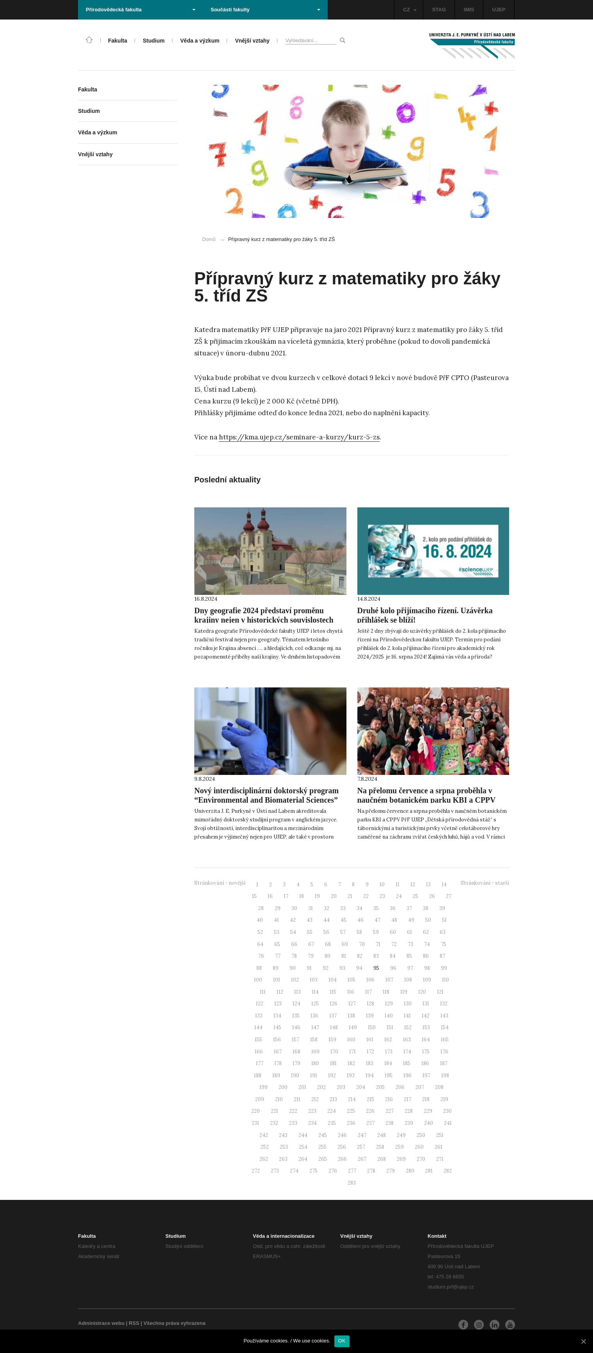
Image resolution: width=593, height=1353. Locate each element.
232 (274, 1123)
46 (360, 920)
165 (445, 1039)
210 (279, 1099)
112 (280, 992)
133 (259, 1015)
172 (370, 1051)
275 (313, 1170)
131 (426, 1003)
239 (409, 1123)
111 (263, 992)
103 (314, 979)
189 (276, 1075)
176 (444, 1051)
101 (276, 979)
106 (370, 979)
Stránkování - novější (219, 883)
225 (351, 1111)
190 (295, 1075)
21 (350, 896)
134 (277, 1015)
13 (428, 884)
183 (369, 1063)
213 (333, 1099)
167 (278, 1051)
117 (368, 992)
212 (315, 1099)
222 (293, 1111)
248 (381, 1135)
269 (401, 1159)
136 (314, 1015)
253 (284, 1147)
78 (294, 956)
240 (428, 1123)
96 (393, 968)
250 (421, 1135)
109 (427, 979)
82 (359, 956)
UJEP (499, 9)
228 (409, 1111)
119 (403, 992)
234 (312, 1123)
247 (362, 1135)
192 (332, 1075)
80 (327, 956)
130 (408, 1003)
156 (277, 1039)
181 (333, 1063)
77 (278, 956)
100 (258, 979)
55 (309, 932)
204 (360, 1087)
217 (407, 1099)
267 (362, 1159)
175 (426, 1051)
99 (444, 968)
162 (388, 1039)
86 (426, 956)
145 (277, 1027)
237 (370, 1123)
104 (332, 979)
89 (276, 968)
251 (440, 1135)
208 (439, 1087)
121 (440, 992)
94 (359, 968)
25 (415, 896)
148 (334, 1027)
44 (326, 920)
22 (366, 896)
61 (409, 932)
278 (371, 1170)
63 (443, 932)
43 (309, 920)
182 (351, 1063)
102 (295, 979)
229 (428, 1111)
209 (259, 1099)
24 (399, 896)
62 (426, 932)
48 (394, 920)
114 (315, 992)
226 (370, 1111)
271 (440, 1159)
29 (278, 908)
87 (442, 956)
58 (359, 932)
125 (315, 1003)
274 (294, 1170)
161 (369, 1039)
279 (390, 1170)
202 (321, 1087)
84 (393, 956)
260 (419, 1147)
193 (351, 1075)
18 (301, 896)
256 (341, 1147)
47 (377, 920)
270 (421, 1159)
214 (352, 1099)
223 (312, 1111)
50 (428, 920)
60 (393, 932)
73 (410, 944)
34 (359, 908)
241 (448, 1123)
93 (342, 968)
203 (341, 1087)
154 (445, 1027)
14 (444, 884)
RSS (134, 1323)
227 (389, 1111)
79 (311, 956)
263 (283, 1159)
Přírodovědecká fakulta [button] (140, 9)
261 (438, 1147)
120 (422, 992)
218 (426, 1099)
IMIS (469, 9)
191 (313, 1075)
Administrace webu (101, 1323)
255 (322, 1147)
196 (407, 1075)
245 (322, 1135)
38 (425, 908)
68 (328, 944)
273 (275, 1170)
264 (302, 1159)
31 (310, 908)
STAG (439, 9)
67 (311, 944)
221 (274, 1111)
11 (397, 884)
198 (445, 1075)
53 (276, 932)
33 (343, 908)
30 (294, 908)
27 (448, 896)
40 (260, 920)
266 (342, 1159)
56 (326, 932)
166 (259, 1051)
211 (297, 1099)
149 (353, 1027)
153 (426, 1027)
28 (261, 908)
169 (315, 1051)
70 (362, 944)
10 (382, 884)
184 (388, 1063)
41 (276, 920)
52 (260, 932)
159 (332, 1039)
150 (372, 1027)
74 (427, 944)
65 (277, 944)
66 (294, 944)
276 (332, 1170)
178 (278, 1063)
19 (317, 896)
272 (256, 1170)
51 (444, 920)
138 (351, 1015)
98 (427, 968)
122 (259, 1003)
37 (409, 908)
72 (394, 944)
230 (447, 1111)
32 (326, 908)
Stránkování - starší (485, 883)
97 (410, 968)
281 (429, 1170)
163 (407, 1039)
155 (258, 1039)
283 (352, 1183)
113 (297, 992)
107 (389, 979)
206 (400, 1087)
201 (302, 1087)
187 (443, 1063)
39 (442, 908)
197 (426, 1075)
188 (257, 1075)
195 (388, 1075)
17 (286, 896)
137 (333, 1015)
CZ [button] (409, 9)
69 (345, 944)
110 (445, 979)
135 (296, 1015)
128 (370, 1003)
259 (399, 1147)
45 (343, 920)
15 (254, 896)
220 (255, 1111)
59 (376, 932)
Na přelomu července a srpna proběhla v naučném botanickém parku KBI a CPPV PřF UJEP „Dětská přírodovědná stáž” (426, 800)
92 (325, 968)
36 (393, 908)
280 (410, 1170)
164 (426, 1039)
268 (381, 1159)
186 (425, 1063)
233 (293, 1123)
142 (426, 1015)
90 (292, 968)
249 (401, 1135)
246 (342, 1135)
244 (302, 1135)
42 (293, 920)
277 (352, 1170)
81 (343, 956)
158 (314, 1039)
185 (406, 1063)
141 (407, 1015)
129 (389, 1003)
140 (389, 1015)
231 (255, 1123)
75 (443, 944)
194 (370, 1075)
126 (333, 1003)
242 (263, 1135)
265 (322, 1159)
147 (315, 1027)
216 (389, 1099)
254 (303, 1147)
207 (419, 1087)
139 (370, 1015)
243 (283, 1135)
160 (351, 1039)
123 (278, 1003)
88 (259, 968)
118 (386, 992)
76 (261, 956)
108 (408, 979)
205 (380, 1087)
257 (361, 1147)
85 (409, 956)
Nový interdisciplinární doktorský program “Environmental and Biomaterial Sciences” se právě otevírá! (266, 800)
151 (390, 1027)
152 (408, 1027)
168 (296, 1051)
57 (343, 932)
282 (448, 1170)
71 (378, 944)
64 (260, 944)
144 (258, 1027)
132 (443, 1003)
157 (295, 1039)
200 (283, 1087)
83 (376, 956)
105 (351, 979)
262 (263, 1159)
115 (333, 992)
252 (265, 1147)
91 (309, 968)
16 (270, 896)
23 (382, 896)
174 (407, 1051)
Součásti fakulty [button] (265, 9)
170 (334, 1051)
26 (432, 896)
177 (259, 1063)
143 (444, 1015)
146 (296, 1027)
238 (389, 1123)
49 (411, 920)
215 (370, 1099)
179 (296, 1063)
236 (351, 1123)
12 (412, 884)
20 (334, 896)
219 (444, 1099)
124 (296, 1003)
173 (388, 1051)
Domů (209, 239)
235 (332, 1123)
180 (315, 1063)
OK (342, 1341)
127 (352, 1003)
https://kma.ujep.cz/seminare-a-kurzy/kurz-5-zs (299, 437)
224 (331, 1111)
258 (380, 1147)
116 (350, 992)
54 (293, 932)
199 (263, 1087)
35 (376, 908)
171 (352, 1051)
